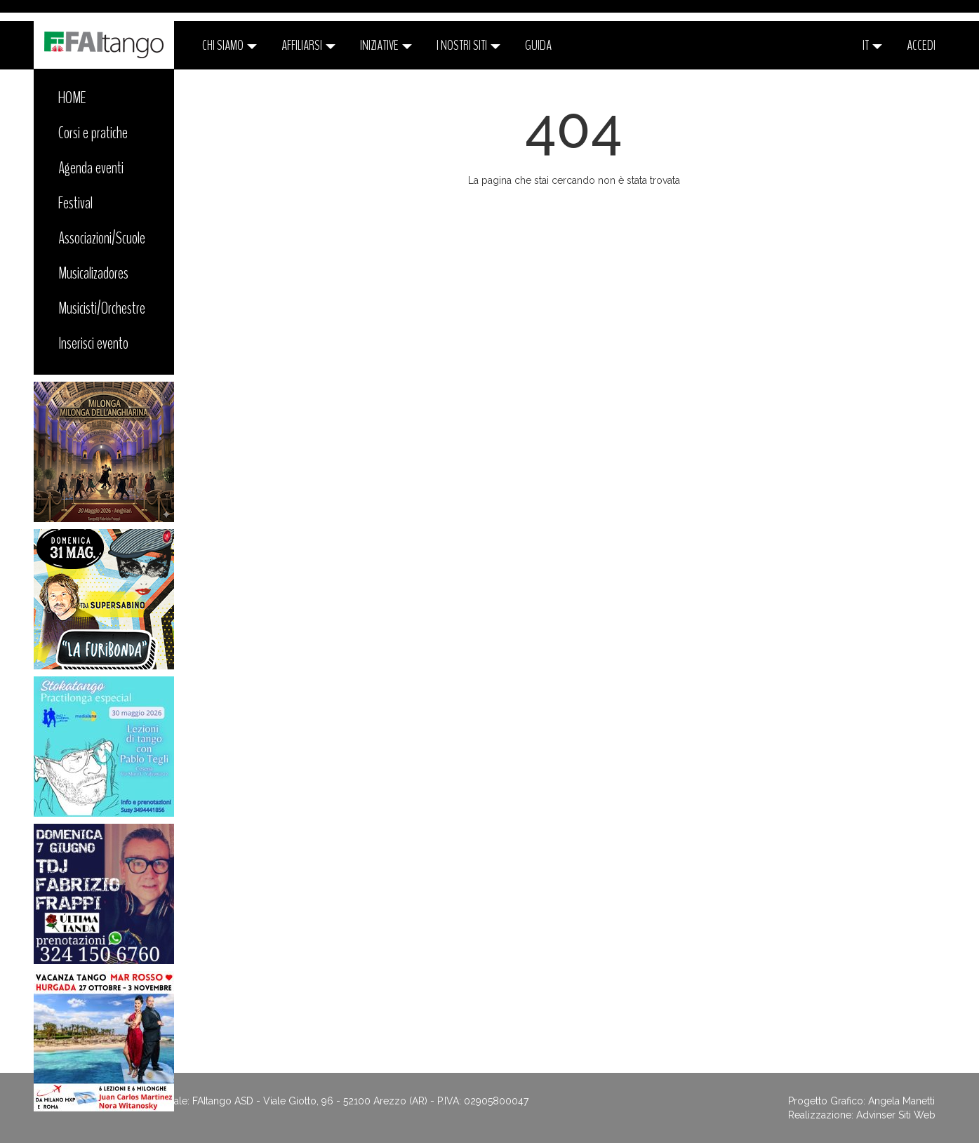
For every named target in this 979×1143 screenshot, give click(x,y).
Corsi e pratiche (93, 132)
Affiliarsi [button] (308, 45)
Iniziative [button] (386, 45)
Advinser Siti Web (895, 1115)
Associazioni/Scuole (101, 238)
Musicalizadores (93, 273)
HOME (72, 97)
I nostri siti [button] (468, 45)
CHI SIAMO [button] (229, 45)
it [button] (872, 45)
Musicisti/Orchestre (101, 308)
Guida (538, 45)
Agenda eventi (91, 167)
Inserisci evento (93, 343)
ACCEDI (921, 45)
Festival (75, 203)
